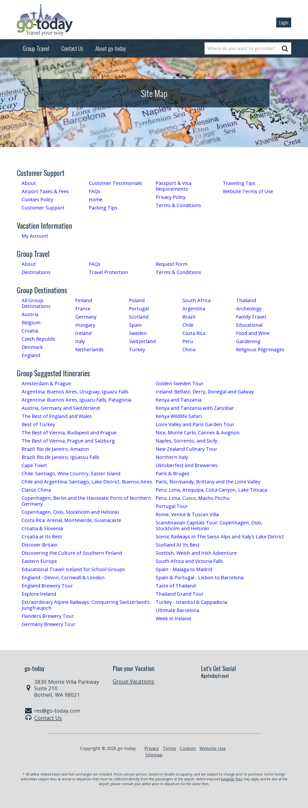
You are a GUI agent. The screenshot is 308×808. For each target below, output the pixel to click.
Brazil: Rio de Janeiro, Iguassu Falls (60, 457)
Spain (135, 325)
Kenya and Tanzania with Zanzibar (195, 408)
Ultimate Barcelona (177, 610)
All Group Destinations (36, 303)
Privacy (151, 748)
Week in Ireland (173, 618)
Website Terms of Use (248, 191)
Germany (85, 316)
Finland (83, 300)
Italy (80, 341)
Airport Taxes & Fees (45, 191)
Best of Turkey (38, 424)
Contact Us (48, 717)
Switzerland (142, 341)
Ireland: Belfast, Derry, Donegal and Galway (205, 391)
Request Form (171, 264)
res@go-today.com (57, 710)
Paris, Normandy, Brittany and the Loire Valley (208, 481)
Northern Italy (172, 457)
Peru (187, 341)
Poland (137, 300)
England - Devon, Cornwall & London (63, 577)
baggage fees (231, 779)
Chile (187, 325)
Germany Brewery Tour (49, 624)
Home (96, 199)
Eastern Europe (39, 561)
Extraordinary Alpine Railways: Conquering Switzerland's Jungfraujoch (86, 605)
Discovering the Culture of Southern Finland (72, 553)
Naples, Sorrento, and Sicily (186, 440)
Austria (30, 314)
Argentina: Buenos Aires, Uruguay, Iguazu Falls (75, 391)
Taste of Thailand (176, 585)
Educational (249, 325)
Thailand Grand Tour (180, 594)
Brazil (188, 316)
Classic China (36, 490)
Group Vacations (133, 681)
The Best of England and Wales (57, 416)
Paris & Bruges (172, 473)
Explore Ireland (39, 594)
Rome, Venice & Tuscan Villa (187, 514)
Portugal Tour (172, 506)
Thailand (246, 300)
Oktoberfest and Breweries (187, 465)
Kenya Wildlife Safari (179, 416)
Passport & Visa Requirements (173, 186)
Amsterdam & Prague (46, 383)
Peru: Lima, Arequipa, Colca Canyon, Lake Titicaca (211, 490)
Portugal (139, 308)
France (82, 308)
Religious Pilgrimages (260, 349)
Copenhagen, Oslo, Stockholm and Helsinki (70, 512)
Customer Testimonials (115, 183)
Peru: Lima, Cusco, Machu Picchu (193, 498)
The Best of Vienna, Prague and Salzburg (68, 440)
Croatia (30, 330)
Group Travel (36, 48)
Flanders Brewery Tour (48, 616)
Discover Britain (40, 544)
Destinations (36, 272)
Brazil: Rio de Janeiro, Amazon (55, 449)
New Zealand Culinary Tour (186, 449)
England (31, 355)
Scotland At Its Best (178, 544)
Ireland (83, 333)
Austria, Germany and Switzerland (61, 408)
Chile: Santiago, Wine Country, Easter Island (71, 473)
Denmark (32, 347)
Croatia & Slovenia (42, 528)
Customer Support (43, 207)
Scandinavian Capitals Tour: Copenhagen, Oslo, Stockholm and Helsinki (209, 525)
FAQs (94, 191)
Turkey (137, 349)
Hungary (85, 325)
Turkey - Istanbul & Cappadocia (191, 602)
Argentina (193, 308)
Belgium (31, 322)
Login (283, 22)
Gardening (248, 341)
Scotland (138, 316)
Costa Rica (193, 333)
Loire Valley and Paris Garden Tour (195, 424)
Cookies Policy (37, 199)
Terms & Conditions (178, 205)
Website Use (212, 748)
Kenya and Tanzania (178, 400)
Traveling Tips (239, 183)
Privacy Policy (171, 197)
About (29, 183)
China (188, 349)
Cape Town (34, 465)
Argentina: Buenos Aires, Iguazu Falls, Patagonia (76, 400)
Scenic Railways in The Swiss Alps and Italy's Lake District (220, 536)
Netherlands (89, 349)
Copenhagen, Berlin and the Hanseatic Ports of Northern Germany (86, 501)
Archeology (249, 308)
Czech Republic (39, 339)
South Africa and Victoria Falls (189, 561)
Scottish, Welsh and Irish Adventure (196, 553)
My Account (35, 236)
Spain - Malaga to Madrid (184, 569)
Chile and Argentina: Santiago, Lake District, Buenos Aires (87, 481)
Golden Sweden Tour (180, 383)
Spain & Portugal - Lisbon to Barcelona (200, 577)
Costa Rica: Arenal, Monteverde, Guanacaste (71, 520)
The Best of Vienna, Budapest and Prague (69, 432)
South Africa (196, 300)
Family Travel (251, 316)
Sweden (138, 333)
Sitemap (154, 755)
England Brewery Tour (47, 585)
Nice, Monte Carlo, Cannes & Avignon (198, 432)
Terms (169, 748)
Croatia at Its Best (42, 536)
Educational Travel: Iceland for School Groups (73, 569)
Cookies (188, 748)
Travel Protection (108, 272)
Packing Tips (103, 207)
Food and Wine (253, 333)
